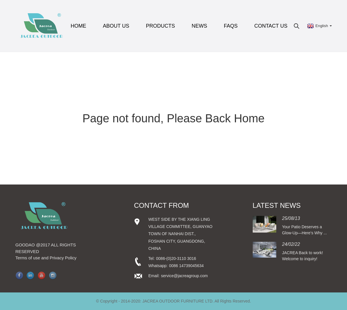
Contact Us (270, 26)
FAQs (230, 26)
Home (78, 26)
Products (160, 26)
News (199, 26)
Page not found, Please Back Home (174, 118)
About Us (116, 26)
